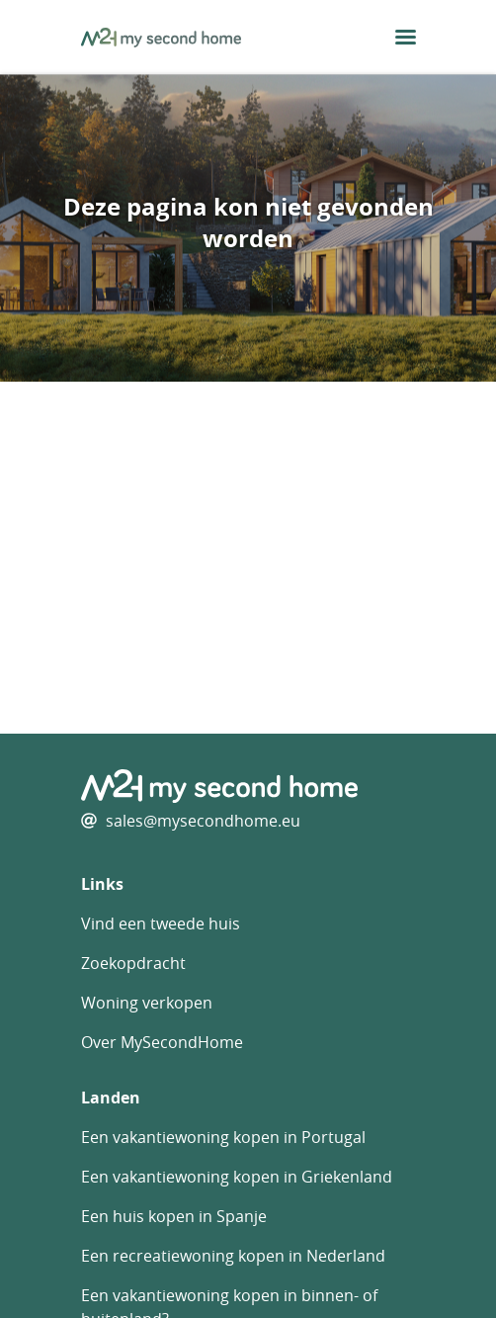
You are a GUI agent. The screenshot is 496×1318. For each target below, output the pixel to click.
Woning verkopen (146, 1002)
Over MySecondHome (162, 1042)
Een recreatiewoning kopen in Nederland (233, 1256)
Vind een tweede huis (160, 923)
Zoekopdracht (133, 963)
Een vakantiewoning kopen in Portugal (223, 1137)
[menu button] (405, 37)
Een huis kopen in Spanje (174, 1216)
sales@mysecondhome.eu (203, 821)
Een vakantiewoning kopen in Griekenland (236, 1176)
